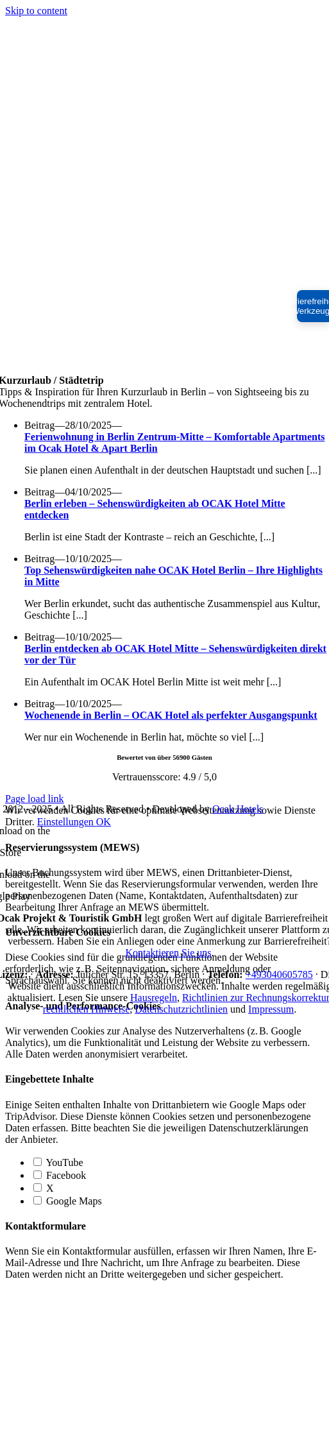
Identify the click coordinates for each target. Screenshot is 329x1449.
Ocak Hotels (238, 808)
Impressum (271, 1009)
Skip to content (36, 10)
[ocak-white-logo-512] (165, 368)
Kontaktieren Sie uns (168, 952)
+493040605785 (279, 974)
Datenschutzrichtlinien (181, 1009)
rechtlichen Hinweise (86, 1009)
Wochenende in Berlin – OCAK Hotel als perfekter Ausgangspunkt (170, 715)
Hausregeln (153, 997)
